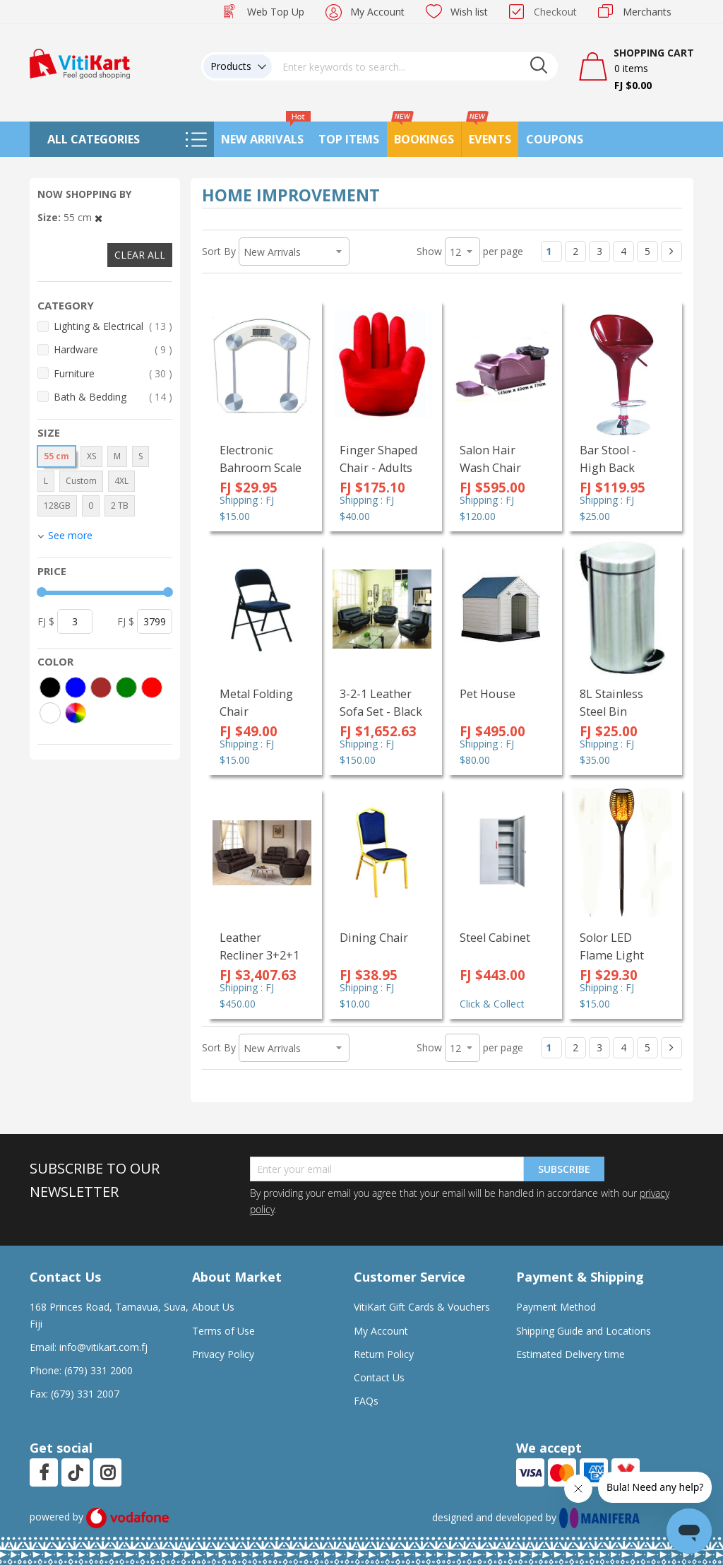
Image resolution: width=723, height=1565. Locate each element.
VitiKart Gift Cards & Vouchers (422, 1306)
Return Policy (384, 1354)
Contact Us (379, 1377)
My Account (377, 11)
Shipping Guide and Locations (583, 1330)
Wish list (469, 11)
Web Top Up (275, 11)
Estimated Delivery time (570, 1354)
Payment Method (556, 1306)
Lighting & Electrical (113, 326)
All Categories (93, 139)
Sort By (219, 251)
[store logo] (80, 62)
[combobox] (415, 66)
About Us (213, 1306)
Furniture (113, 373)
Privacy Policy (223, 1354)
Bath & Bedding (113, 397)
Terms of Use (223, 1330)
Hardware (113, 349)
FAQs (366, 1400)
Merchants (647, 11)
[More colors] (75, 713)
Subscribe (564, 1169)
